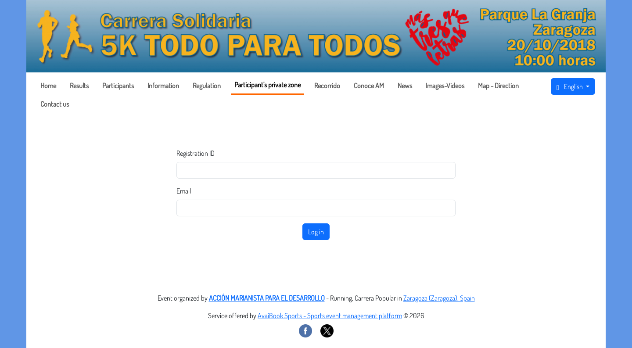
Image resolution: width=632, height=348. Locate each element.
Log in (316, 231)
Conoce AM (369, 85)
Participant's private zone (267, 84)
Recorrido (327, 85)
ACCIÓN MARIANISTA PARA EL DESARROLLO (267, 298)
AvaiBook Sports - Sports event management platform (330, 315)
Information (163, 85)
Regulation (207, 85)
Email (183, 191)
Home (48, 85)
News (405, 85)
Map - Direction (498, 85)
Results (79, 85)
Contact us (54, 104)
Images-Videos (445, 85)
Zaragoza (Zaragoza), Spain (439, 298)
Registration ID (195, 153)
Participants (118, 85)
